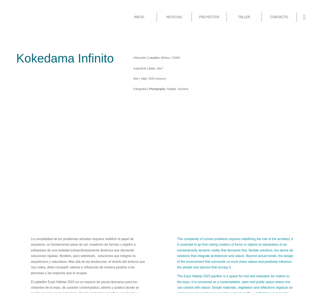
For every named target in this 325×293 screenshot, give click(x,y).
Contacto (279, 17)
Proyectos (209, 17)
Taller (244, 17)
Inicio (139, 17)
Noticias (174, 17)
